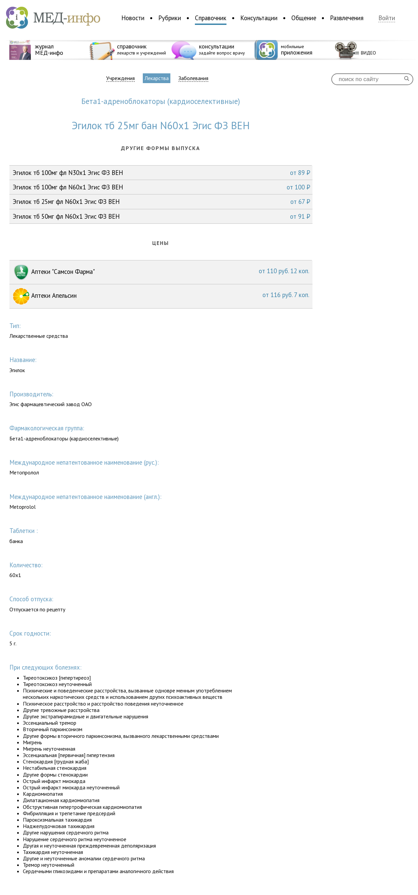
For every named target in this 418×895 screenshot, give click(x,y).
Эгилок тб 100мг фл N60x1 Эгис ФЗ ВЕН (161, 187)
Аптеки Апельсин (161, 296)
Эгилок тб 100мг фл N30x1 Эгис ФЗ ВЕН (161, 172)
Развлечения (347, 18)
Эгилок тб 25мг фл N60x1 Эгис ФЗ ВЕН (161, 201)
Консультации (259, 18)
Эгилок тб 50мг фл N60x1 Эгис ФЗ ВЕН (161, 216)
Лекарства (156, 78)
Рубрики (169, 18)
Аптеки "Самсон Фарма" (161, 272)
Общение (303, 18)
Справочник (210, 18)
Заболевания (193, 78)
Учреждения (120, 78)
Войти (386, 18)
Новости (132, 18)
